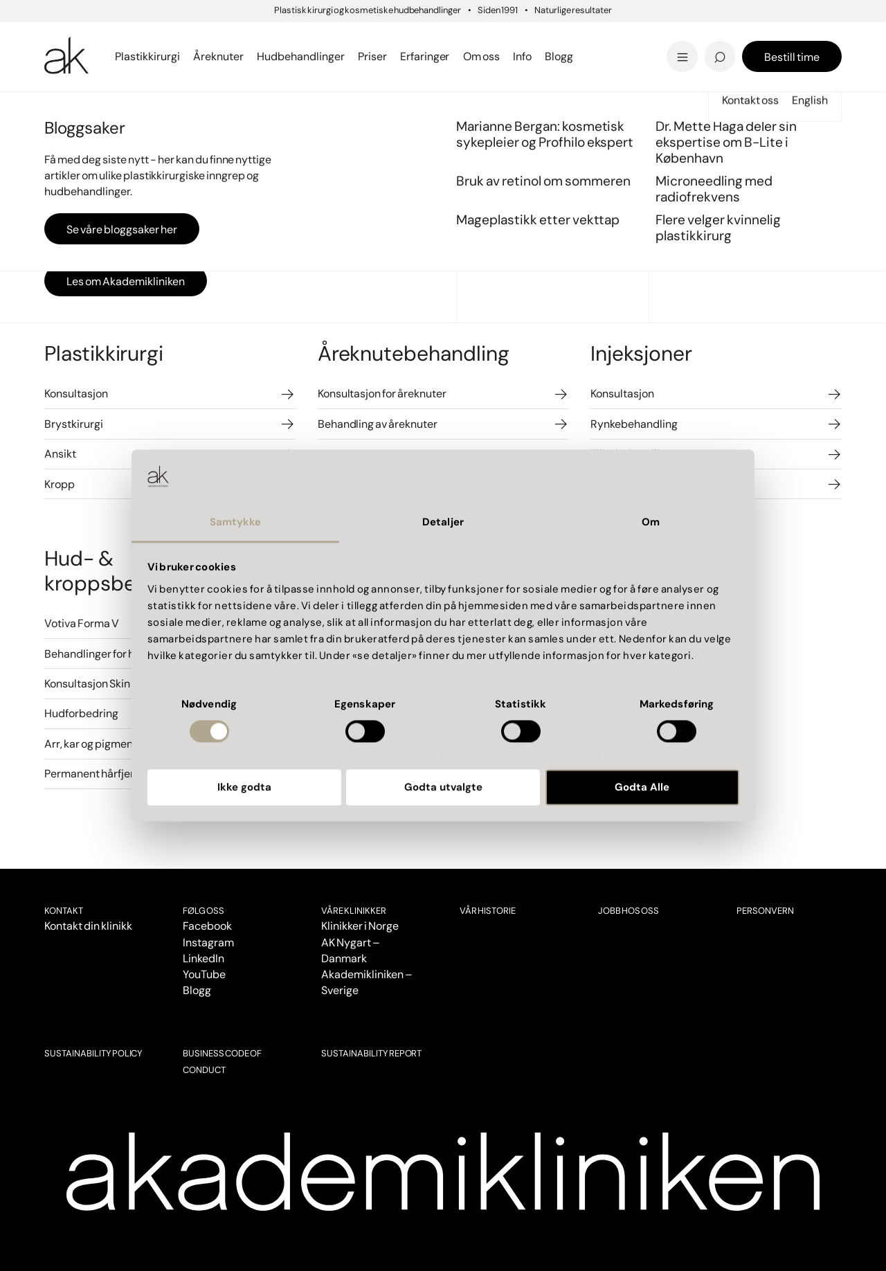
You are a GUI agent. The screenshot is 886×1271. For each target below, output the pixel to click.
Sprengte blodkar (322, 36)
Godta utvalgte (443, 787)
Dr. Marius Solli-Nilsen (733, 36)
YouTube (204, 974)
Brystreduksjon (90, 36)
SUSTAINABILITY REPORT (371, 1053)
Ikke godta (244, 787)
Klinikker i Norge (360, 926)
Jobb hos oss (628, 911)
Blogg (197, 990)
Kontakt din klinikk (88, 926)
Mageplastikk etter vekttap (538, 40)
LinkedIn (203, 958)
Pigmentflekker (714, 36)
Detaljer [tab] (443, 522)
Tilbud (683, 37)
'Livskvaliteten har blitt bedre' (736, 32)
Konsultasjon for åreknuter (382, 393)
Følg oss (203, 911)
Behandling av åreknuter (377, 424)
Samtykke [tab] (236, 522)
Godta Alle (642, 787)
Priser (82, 109)
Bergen (287, 37)
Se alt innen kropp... (327, 56)
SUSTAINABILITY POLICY (93, 1053)
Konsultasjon (76, 393)
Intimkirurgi (305, 36)
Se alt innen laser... (323, 56)
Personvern (765, 911)
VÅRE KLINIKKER (353, 911)
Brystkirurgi (73, 424)
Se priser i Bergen (322, 56)
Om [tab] (651, 522)
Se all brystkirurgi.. (98, 56)
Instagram (208, 942)
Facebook (207, 926)
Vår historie (488, 911)
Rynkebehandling (634, 424)
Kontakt (63, 911)
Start (54, 109)
